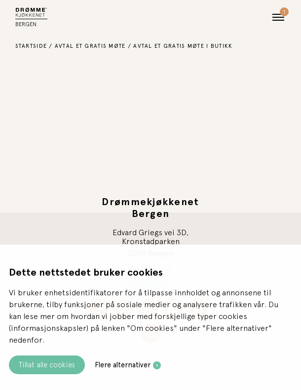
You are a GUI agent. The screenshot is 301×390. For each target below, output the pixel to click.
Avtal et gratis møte (90, 45)
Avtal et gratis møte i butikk (182, 45)
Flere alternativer (122, 364)
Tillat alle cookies (47, 364)
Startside (31, 45)
